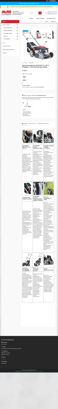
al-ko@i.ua (3, 358)
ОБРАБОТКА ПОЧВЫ (7, 30)
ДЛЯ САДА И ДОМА (7, 33)
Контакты (53, 21)
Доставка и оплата (51, 18)
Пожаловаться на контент (25, 371)
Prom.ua (34, 370)
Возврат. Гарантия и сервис (8, 49)
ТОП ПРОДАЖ (6, 39)
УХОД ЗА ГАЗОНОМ (7, 27)
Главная (31, 18)
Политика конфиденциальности (36, 371)
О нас (47, 21)
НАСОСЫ (5, 36)
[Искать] (40, 13)
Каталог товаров (40, 18)
